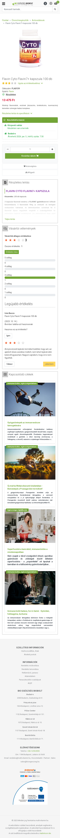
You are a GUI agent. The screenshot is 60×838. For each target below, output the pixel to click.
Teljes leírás (10, 219)
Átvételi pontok (30, 654)
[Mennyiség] (30, 149)
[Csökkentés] (7, 149)
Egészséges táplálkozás (17, 510)
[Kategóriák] (3, 3)
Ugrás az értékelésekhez (30, 83)
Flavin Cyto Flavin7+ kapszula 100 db (21, 316)
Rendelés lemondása (30, 669)
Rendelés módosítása (30, 666)
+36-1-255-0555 (33, 751)
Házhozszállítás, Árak (30, 651)
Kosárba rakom (30, 156)
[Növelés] (52, 149)
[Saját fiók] (50, 3)
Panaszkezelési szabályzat (30, 680)
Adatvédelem (30, 676)
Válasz (9, 364)
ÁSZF (30, 683)
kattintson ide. (45, 833)
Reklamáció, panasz (30, 673)
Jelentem (49, 364)
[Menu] (45, 4)
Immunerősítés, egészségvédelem (21, 383)
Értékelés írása (12, 252)
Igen (8, 335)
